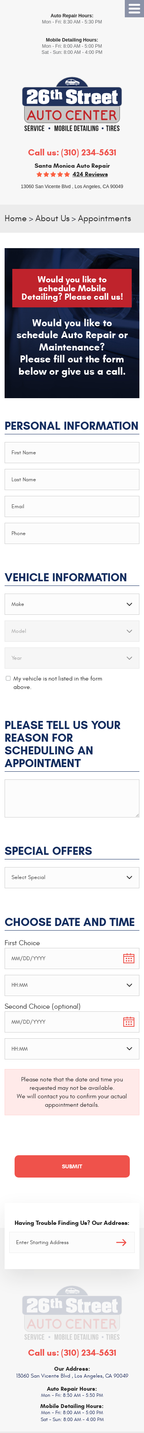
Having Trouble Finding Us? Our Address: (72, 1223)
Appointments (104, 219)
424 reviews (90, 174)
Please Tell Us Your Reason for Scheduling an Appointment (63, 744)
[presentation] (63, 1140)
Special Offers (48, 851)
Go (121, 1242)
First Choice (22, 943)
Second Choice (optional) (43, 1007)
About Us (52, 219)
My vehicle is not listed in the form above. (57, 683)
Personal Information (72, 426)
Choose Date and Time (70, 922)
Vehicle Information (66, 577)
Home (16, 219)
